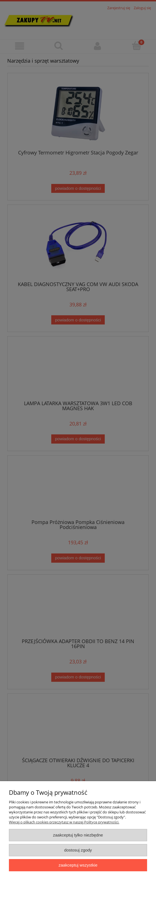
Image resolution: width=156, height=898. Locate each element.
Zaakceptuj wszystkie (77, 865)
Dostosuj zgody (78, 850)
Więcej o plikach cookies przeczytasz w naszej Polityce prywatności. (64, 822)
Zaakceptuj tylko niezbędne (78, 835)
